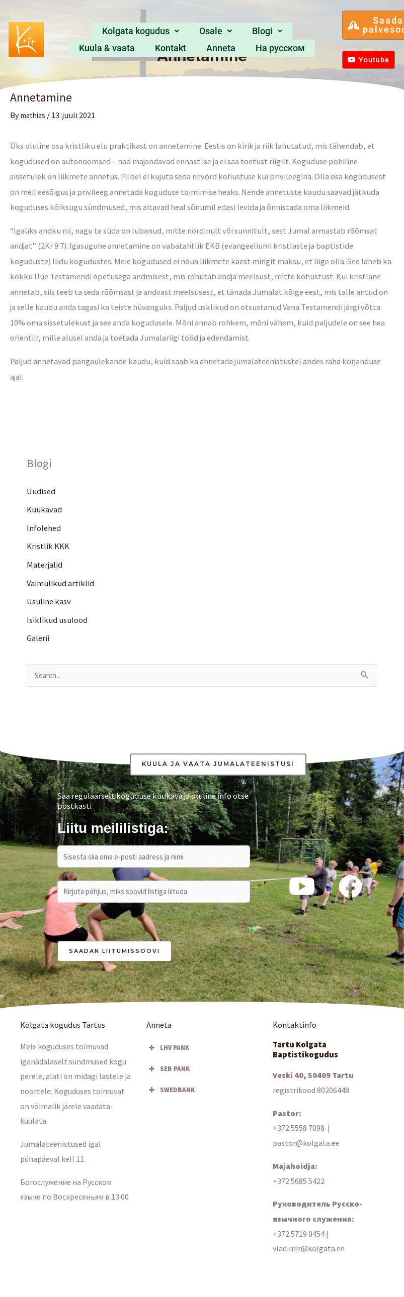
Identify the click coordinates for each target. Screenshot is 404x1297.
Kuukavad (44, 510)
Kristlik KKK (48, 547)
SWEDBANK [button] (170, 1095)
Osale (156, 31)
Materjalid (44, 565)
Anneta (302, 31)
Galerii (38, 639)
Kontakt (272, 31)
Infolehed (44, 528)
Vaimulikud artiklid (60, 584)
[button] (104, 32)
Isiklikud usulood (57, 621)
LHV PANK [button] (167, 1053)
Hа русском (192, 47)
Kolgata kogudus (103, 31)
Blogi (189, 31)
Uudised (41, 491)
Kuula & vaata (231, 31)
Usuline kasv (49, 602)
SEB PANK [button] (168, 1074)
